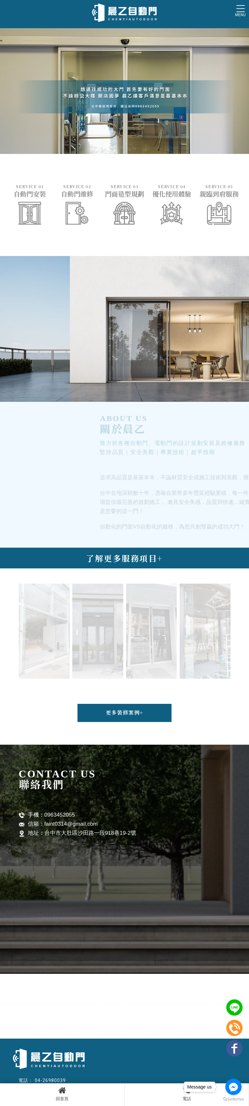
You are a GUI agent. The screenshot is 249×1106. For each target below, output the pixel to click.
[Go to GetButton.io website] (233, 1099)
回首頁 (62, 1093)
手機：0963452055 (47, 815)
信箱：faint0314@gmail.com (58, 824)
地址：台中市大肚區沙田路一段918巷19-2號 (77, 833)
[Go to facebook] (233, 1087)
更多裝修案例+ (124, 712)
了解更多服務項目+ (124, 558)
